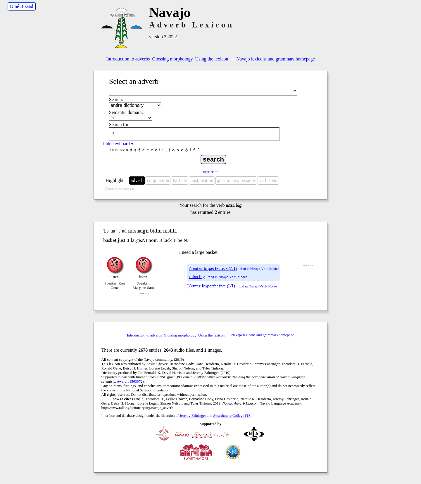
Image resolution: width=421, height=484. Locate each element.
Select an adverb (133, 81)
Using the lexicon (211, 58)
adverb (137, 180)
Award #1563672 (129, 381)
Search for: (119, 124)
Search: (116, 99)
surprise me (210, 172)
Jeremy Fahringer (193, 416)
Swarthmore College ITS (232, 416)
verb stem (268, 180)
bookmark (143, 293)
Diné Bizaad (21, 6)
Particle (179, 180)
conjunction (158, 180)
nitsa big (197, 276)
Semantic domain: (126, 112)
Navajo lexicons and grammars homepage (272, 58)
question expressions (236, 180)
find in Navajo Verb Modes (259, 269)
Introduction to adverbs (128, 58)
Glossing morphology (172, 58)
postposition (201, 180)
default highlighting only (120, 188)
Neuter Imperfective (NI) (213, 268)
